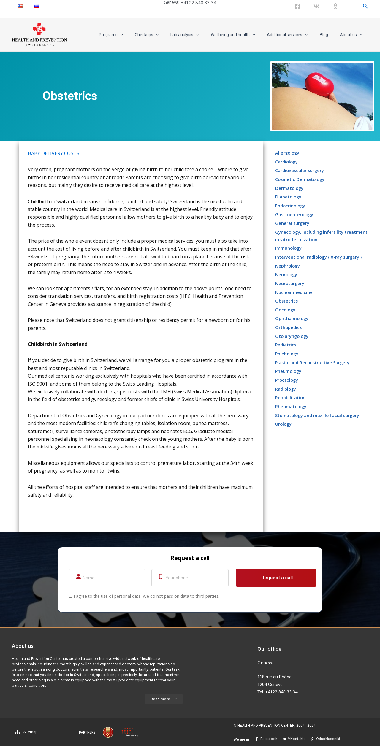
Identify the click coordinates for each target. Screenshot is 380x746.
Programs (134, 35)
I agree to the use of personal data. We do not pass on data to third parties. (146, 596)
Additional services (296, 35)
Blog (329, 34)
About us (353, 35)
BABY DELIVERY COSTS (53, 153)
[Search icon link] (365, 6)
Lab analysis (200, 35)
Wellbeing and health (245, 35)
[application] (143, 35)
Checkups (166, 35)
